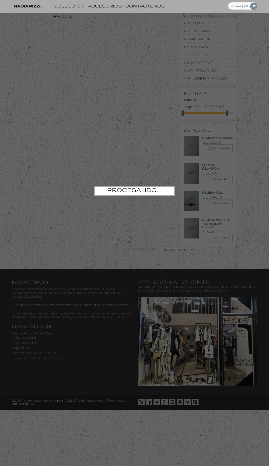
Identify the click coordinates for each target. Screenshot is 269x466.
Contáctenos (145, 6)
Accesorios (105, 6)
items (236, 6)
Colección (69, 6)
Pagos (63, 16)
